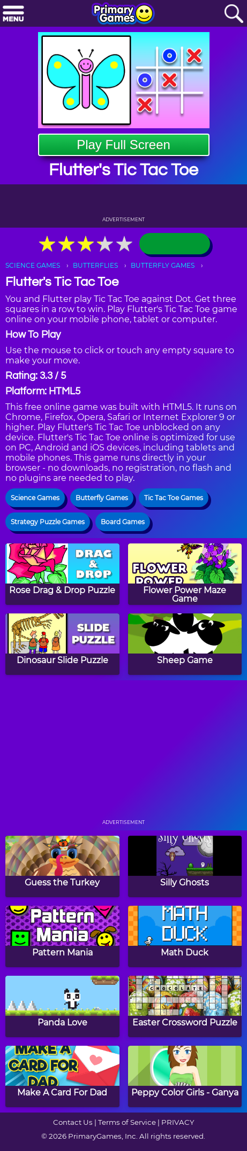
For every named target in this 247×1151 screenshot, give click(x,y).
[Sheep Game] (185, 644)
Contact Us (73, 1122)
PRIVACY (177, 1122)
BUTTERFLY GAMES (162, 265)
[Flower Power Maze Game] (185, 574)
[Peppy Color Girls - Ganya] (185, 1076)
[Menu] (13, 14)
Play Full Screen (123, 144)
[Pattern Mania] (62, 936)
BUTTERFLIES (95, 265)
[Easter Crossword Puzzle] (185, 1006)
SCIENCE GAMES (32, 265)
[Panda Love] (62, 1006)
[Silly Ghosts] (185, 866)
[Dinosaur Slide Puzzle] (62, 644)
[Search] (233, 14)
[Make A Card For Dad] (62, 1076)
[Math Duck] (185, 936)
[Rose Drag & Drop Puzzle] (62, 574)
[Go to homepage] (123, 14)
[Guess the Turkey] (62, 866)
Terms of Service (127, 1122)
